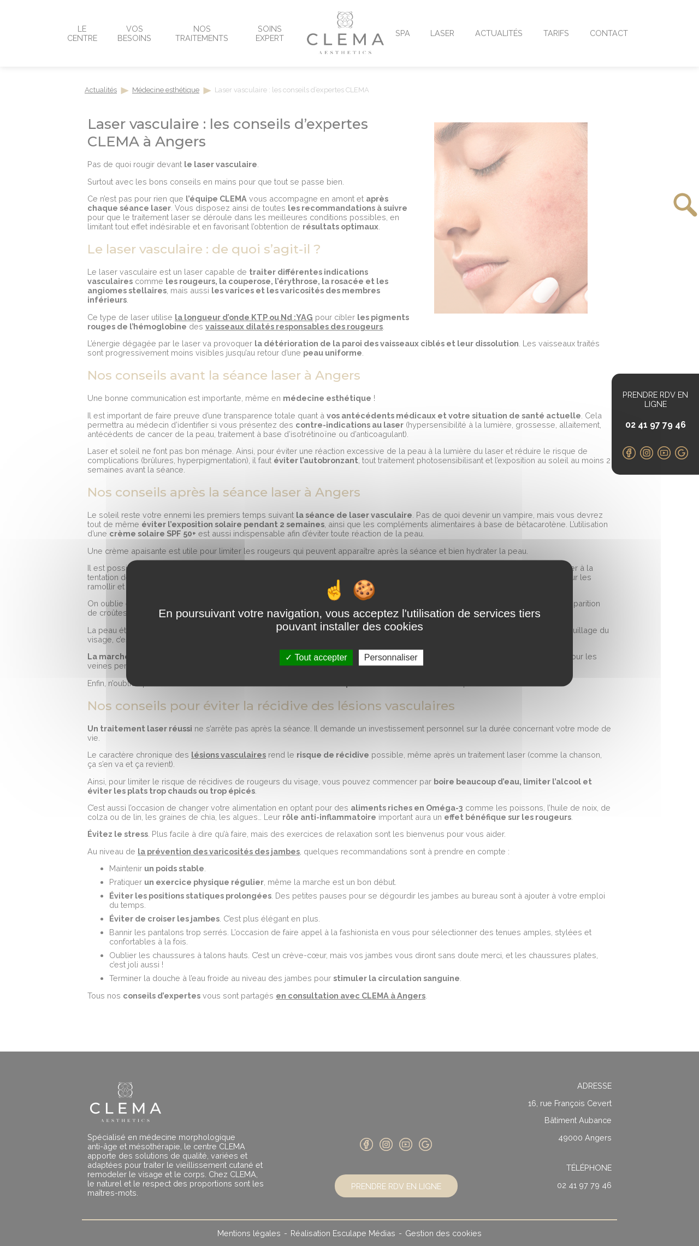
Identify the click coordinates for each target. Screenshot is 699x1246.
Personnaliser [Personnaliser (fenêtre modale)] (391, 657)
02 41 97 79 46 (655, 425)
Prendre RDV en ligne (655, 399)
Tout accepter (316, 657)
